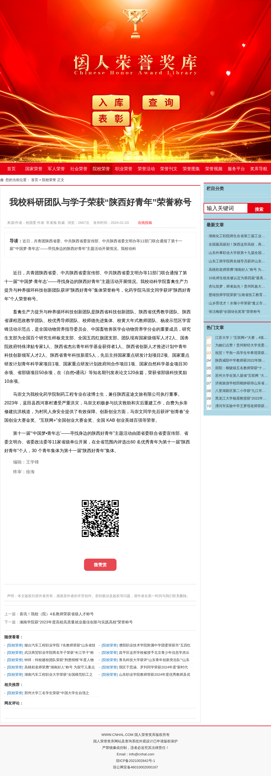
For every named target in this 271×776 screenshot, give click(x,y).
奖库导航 (258, 168)
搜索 (259, 209)
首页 (11, 168)
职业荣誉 (124, 168)
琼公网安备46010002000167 (135, 767)
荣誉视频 (213, 168)
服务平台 (236, 168)
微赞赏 (100, 564)
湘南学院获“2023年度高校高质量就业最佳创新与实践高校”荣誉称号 (76, 622)
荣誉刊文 (169, 168)
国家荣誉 (34, 168)
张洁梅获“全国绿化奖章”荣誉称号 (234, 312)
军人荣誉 (56, 168)
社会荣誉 (79, 168)
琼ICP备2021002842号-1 (135, 761)
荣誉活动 (146, 168)
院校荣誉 (101, 168)
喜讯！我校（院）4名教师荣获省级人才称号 (57, 614)
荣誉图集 (191, 168)
